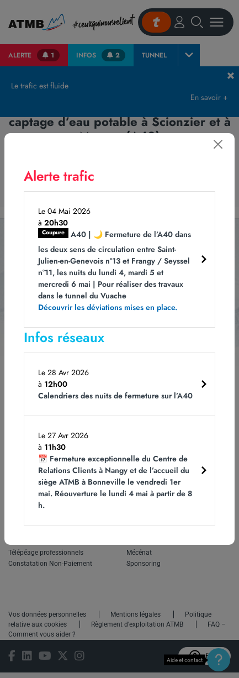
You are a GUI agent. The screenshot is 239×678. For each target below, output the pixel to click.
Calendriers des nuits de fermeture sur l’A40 (115, 395)
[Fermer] (218, 144)
